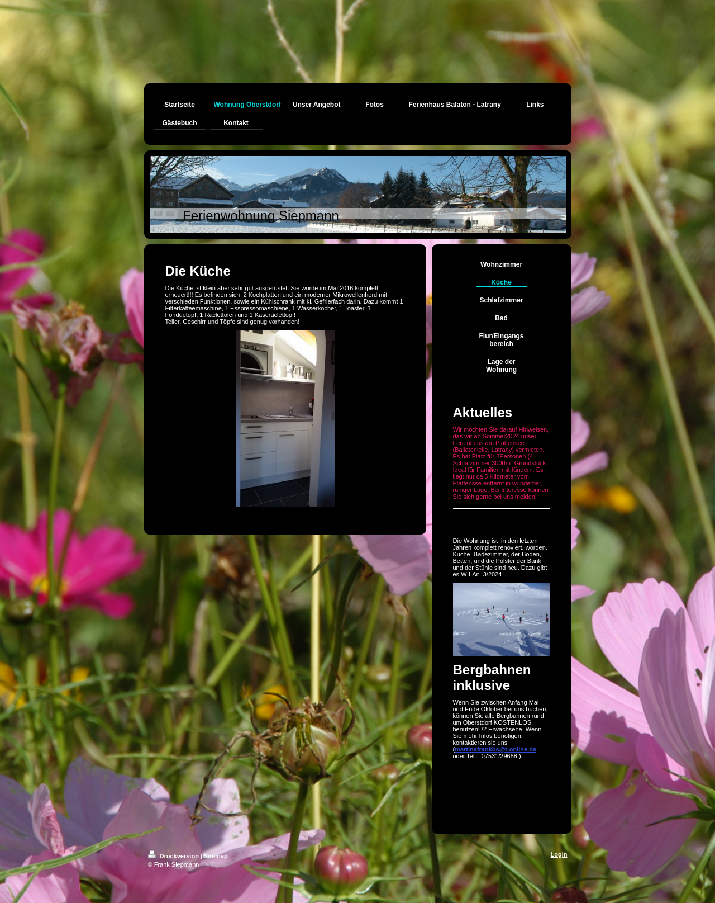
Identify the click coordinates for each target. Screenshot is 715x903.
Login (559, 854)
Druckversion (174, 856)
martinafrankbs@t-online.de (495, 749)
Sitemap (216, 856)
